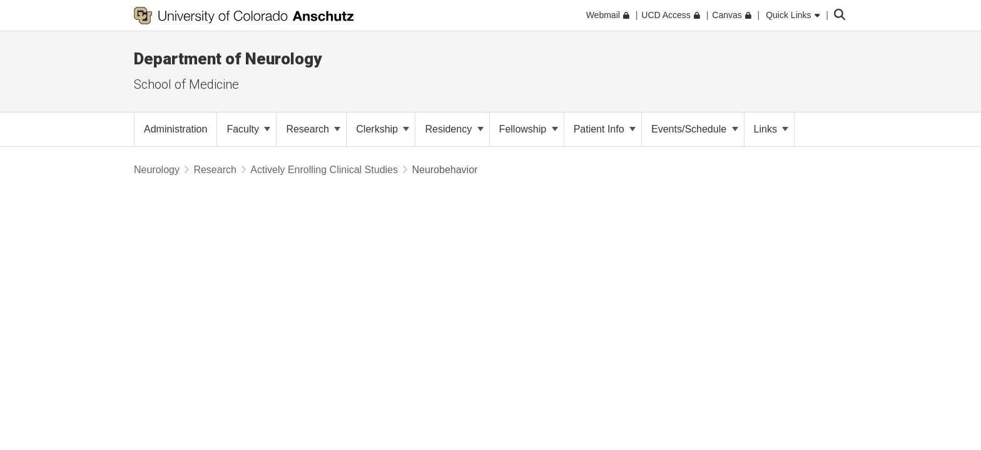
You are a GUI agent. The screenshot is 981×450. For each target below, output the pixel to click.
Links (771, 129)
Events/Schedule (694, 129)
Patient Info (605, 129)
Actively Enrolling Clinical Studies (324, 169)
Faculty (248, 129)
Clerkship (382, 129)
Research (313, 129)
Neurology (157, 169)
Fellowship (528, 129)
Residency (454, 129)
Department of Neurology (228, 58)
